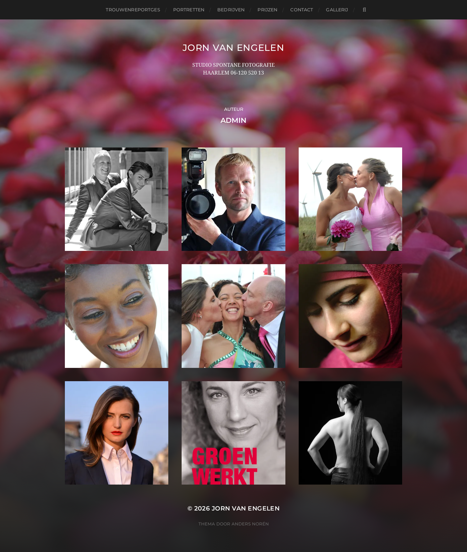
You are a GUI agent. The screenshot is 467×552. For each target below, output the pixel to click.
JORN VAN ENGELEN (233, 47)
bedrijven (231, 10)
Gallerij (337, 10)
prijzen (267, 10)
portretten (188, 10)
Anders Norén (250, 523)
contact (301, 10)
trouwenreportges (133, 10)
